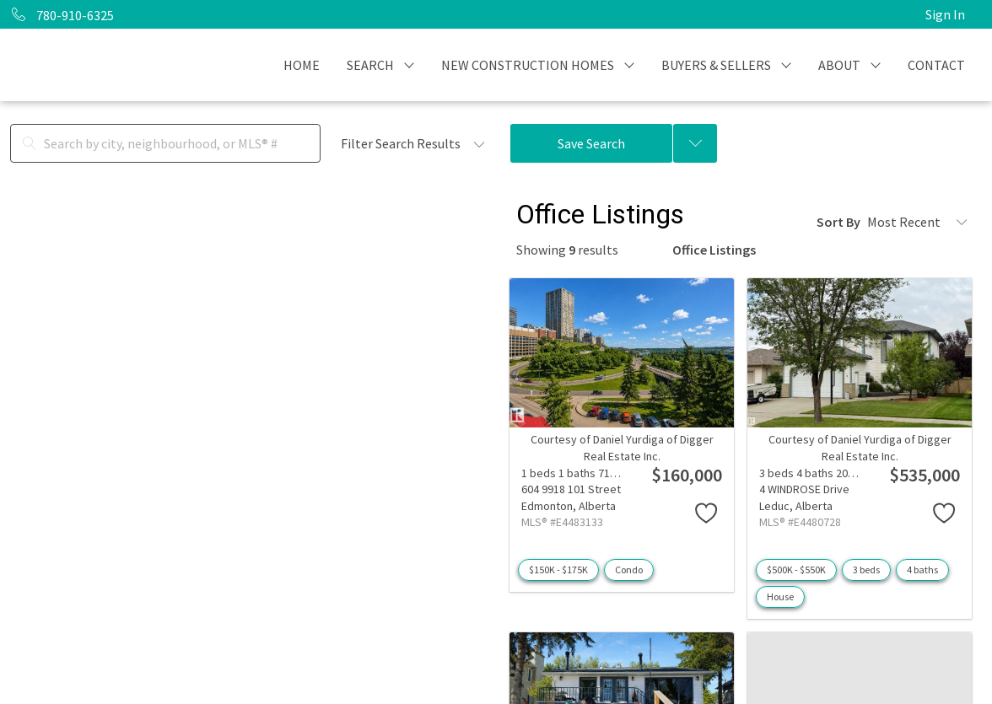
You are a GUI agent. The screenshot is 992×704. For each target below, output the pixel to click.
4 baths (922, 569)
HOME (301, 64)
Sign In (945, 14)
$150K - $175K (558, 569)
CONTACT (936, 64)
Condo (629, 569)
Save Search (591, 143)
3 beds (866, 569)
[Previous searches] (695, 143)
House (780, 596)
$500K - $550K (796, 569)
